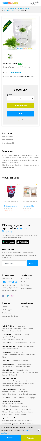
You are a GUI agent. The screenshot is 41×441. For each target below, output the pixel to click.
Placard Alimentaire (24, 8)
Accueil (4, 8)
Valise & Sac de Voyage (27, 398)
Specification (7, 136)
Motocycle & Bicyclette (22, 409)
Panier (30, 438)
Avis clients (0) (8, 143)
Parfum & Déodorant (23, 366)
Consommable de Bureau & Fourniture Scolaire (17, 383)
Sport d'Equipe (23, 392)
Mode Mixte (17, 328)
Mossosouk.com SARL (11, 202)
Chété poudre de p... (11, 206)
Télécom (4, 357)
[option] (20, 34)
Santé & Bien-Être (8, 366)
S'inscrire (35, 4)
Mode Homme (21, 326)
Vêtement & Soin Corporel (10, 372)
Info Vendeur (7, 139)
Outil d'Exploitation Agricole (11, 420)
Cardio (21, 389)
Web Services (25, 310)
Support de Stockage (9, 337)
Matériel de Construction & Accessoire (14, 406)
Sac (15, 398)
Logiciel (26, 334)
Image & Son (18, 352)
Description (7, 133)
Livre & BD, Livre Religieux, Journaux (14, 381)
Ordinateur (18, 334)
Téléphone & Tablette (20, 361)
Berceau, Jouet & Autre (29, 372)
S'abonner (33, 263)
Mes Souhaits (25, 285)
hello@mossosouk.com (9, 290)
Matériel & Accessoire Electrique (12, 403)
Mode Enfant (28, 328)
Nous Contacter (7, 313)
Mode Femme (6, 328)
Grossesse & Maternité (9, 375)
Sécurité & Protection (9, 355)
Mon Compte (25, 279)
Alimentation (12, 8)
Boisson (32, 343)
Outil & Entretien (20, 414)
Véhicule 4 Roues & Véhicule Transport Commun (17, 412)
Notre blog (24, 307)
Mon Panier (24, 282)
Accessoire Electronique (26, 355)
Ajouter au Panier (20, 106)
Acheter (10, 438)
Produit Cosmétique (23, 364)
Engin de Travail (7, 414)
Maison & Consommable (26, 346)
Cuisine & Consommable (10, 349)
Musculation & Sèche (9, 392)
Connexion (35, 2)
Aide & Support (7, 310)
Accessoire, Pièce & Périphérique (13, 339)
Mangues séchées (28, 206)
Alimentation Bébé (22, 370)
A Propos (5, 307)
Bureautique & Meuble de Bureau (13, 386)
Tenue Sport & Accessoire (27, 394)
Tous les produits (26, 288)
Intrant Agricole (27, 420)
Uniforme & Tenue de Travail (11, 331)
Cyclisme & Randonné (9, 394)
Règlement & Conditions (10, 316)
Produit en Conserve (9, 10)
